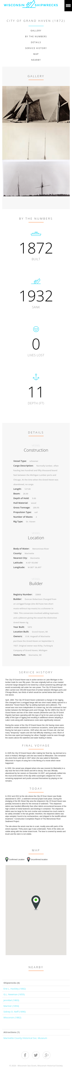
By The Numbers (36, 36)
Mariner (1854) (11, 1005)
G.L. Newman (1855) (14, 994)
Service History (36, 48)
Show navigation (68, 5)
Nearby (36, 59)
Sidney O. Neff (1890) (14, 1011)
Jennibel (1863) (11, 1000)
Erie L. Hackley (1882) (14, 988)
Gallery (36, 30)
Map (36, 54)
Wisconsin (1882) (12, 1017)
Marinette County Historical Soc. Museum (25, 1037)
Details (36, 42)
